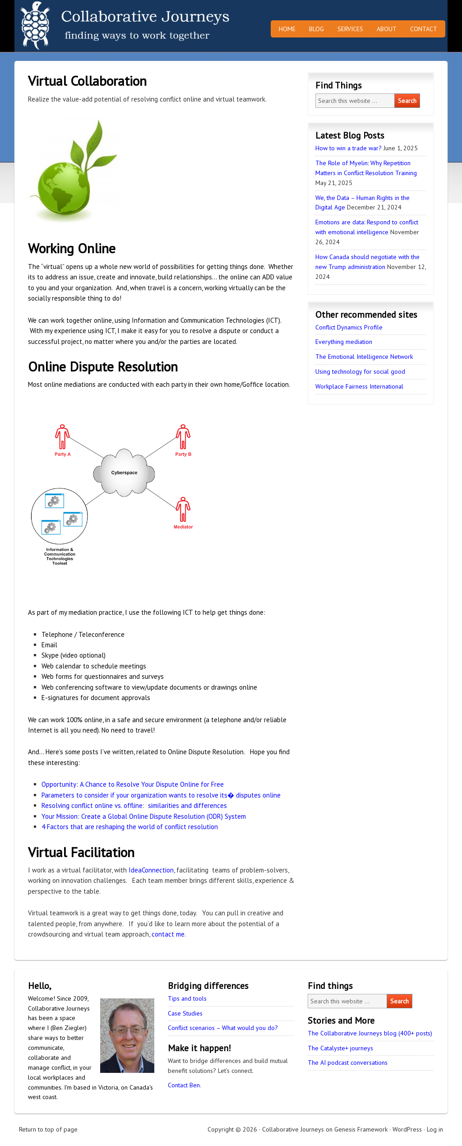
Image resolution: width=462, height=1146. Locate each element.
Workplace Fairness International (359, 386)
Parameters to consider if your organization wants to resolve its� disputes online (161, 795)
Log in (435, 1129)
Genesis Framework (361, 1129)
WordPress (407, 1129)
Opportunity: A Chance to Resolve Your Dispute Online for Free (133, 784)
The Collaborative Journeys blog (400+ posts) (370, 1033)
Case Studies (185, 1013)
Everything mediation (343, 342)
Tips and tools (187, 998)
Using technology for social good (360, 371)
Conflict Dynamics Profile (349, 327)
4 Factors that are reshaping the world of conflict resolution (130, 826)
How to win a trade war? (348, 148)
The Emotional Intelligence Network (364, 357)
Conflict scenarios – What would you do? (223, 1028)
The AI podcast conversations (348, 1062)
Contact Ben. (184, 1085)
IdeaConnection (151, 870)
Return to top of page (48, 1129)
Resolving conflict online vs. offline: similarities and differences (134, 805)
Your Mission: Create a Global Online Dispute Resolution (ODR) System (144, 816)
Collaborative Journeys (93, 26)
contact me (168, 934)
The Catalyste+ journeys (340, 1048)
